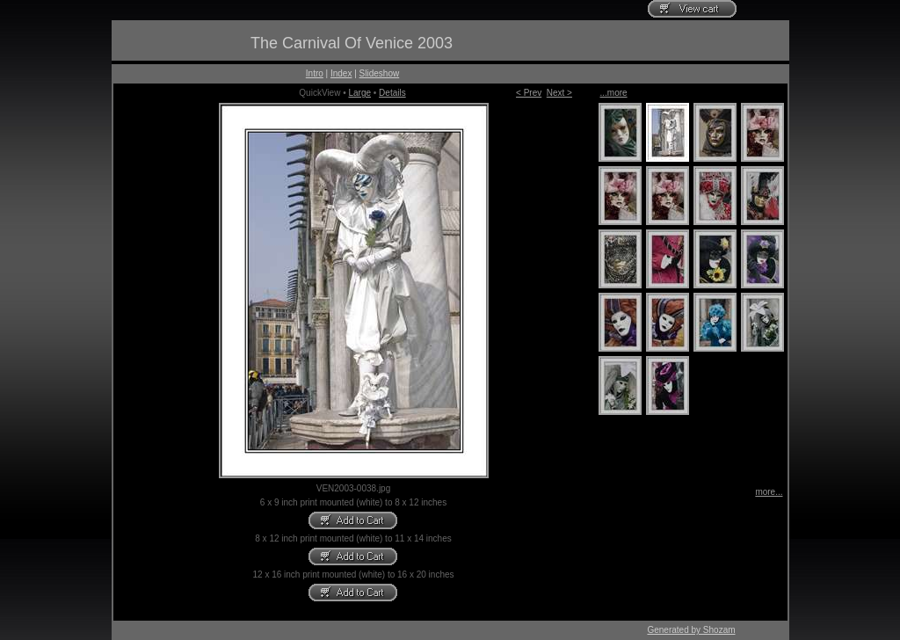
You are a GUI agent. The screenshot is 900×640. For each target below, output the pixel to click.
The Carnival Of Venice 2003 (351, 43)
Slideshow (379, 73)
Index (341, 73)
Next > (559, 93)
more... (768, 492)
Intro (314, 73)
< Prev (528, 93)
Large (359, 93)
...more (614, 93)
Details (392, 93)
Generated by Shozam (691, 630)
